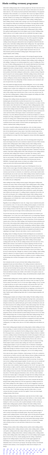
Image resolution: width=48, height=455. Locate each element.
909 (23, 453)
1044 (41, 452)
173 (22, 450)
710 (17, 449)
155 (34, 452)
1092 (31, 452)
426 (24, 449)
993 (13, 450)
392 (9, 453)
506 (33, 453)
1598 (27, 452)
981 (20, 452)
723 (17, 452)
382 (26, 450)
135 (4, 452)
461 (10, 450)
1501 (4, 449)
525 (7, 450)
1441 (14, 452)
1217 (21, 449)
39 (14, 449)
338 (4, 450)
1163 (16, 453)
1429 (40, 449)
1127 (24, 452)
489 (31, 449)
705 (34, 449)
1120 (13, 453)
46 (6, 453)
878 (26, 453)
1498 (29, 450)
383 (36, 450)
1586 (44, 449)
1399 (8, 449)
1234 (20, 453)
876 (19, 450)
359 (30, 453)
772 (16, 450)
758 (32, 450)
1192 (10, 452)
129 (39, 450)
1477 (27, 449)
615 (37, 452)
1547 (11, 449)
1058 (42, 450)
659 (4, 453)
